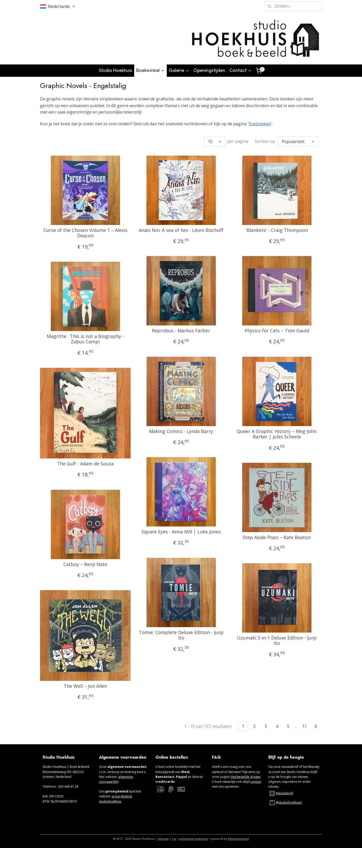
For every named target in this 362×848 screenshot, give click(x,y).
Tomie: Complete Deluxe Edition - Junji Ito (181, 634)
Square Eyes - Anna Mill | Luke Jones (181, 531)
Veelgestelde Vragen (245, 777)
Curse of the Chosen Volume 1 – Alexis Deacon (85, 232)
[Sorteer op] (298, 141)
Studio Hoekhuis (115, 70)
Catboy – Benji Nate (85, 564)
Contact (240, 70)
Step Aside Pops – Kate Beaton (277, 537)
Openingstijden (209, 70)
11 (304, 726)
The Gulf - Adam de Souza (85, 463)
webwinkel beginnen (193, 839)
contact (255, 781)
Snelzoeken (260, 124)
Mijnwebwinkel (238, 839)
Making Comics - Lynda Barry (181, 431)
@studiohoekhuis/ (285, 802)
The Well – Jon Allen (85, 686)
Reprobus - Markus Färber (181, 330)
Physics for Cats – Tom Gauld (276, 330)
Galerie (179, 70)
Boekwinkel (150, 70)
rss (174, 839)
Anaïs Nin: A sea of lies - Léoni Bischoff (181, 230)
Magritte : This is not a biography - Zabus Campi (85, 338)
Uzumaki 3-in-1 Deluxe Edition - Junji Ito (277, 640)
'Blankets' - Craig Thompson (277, 230)
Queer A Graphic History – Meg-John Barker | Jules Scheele (277, 433)
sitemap (163, 839)
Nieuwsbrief (284, 793)
